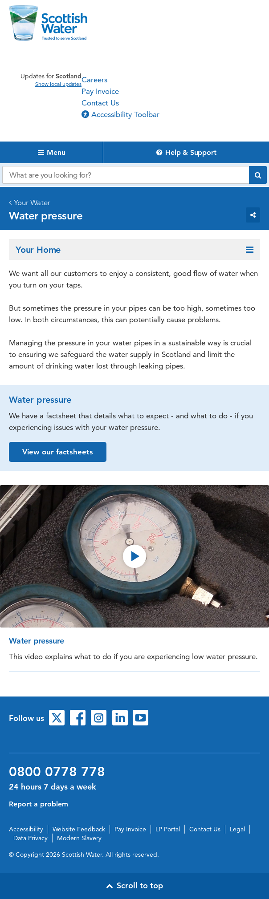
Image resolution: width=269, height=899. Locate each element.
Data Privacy (30, 838)
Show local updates (58, 84)
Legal (237, 829)
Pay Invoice (100, 91)
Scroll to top (134, 885)
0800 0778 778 (57, 772)
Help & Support (186, 152)
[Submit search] (258, 175)
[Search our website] (125, 175)
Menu (51, 152)
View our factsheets (57, 451)
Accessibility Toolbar (120, 114)
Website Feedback (79, 829)
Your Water (32, 202)
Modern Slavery (79, 838)
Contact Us (100, 102)
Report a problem (38, 804)
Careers (94, 79)
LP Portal (167, 829)
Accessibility (26, 829)
